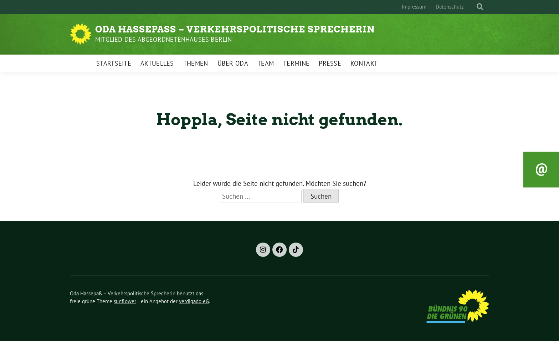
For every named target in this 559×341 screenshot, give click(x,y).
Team (265, 63)
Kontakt (364, 63)
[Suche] (473, 7)
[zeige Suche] (480, 7)
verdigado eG (194, 301)
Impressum (414, 6)
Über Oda (232, 63)
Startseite (113, 63)
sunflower (125, 301)
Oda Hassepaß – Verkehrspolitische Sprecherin (235, 29)
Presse (330, 63)
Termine (296, 63)
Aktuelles (157, 63)
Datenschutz (450, 6)
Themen (195, 63)
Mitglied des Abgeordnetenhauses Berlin (163, 39)
